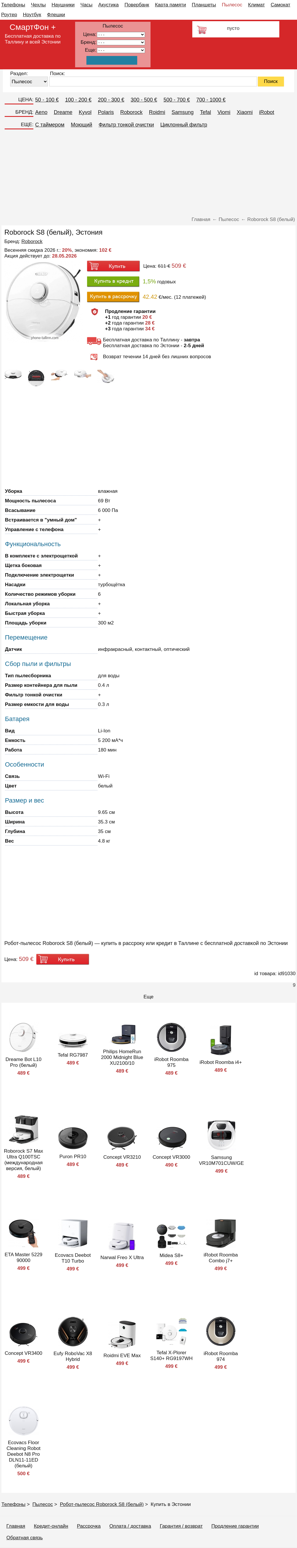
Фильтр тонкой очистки (126, 125)
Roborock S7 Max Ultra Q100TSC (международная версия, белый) (23, 1159)
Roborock (131, 112)
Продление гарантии (235, 1526)
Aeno (41, 112)
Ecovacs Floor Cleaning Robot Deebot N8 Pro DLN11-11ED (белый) (23, 1454)
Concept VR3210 (122, 1157)
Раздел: (19, 73)
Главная (15, 1526)
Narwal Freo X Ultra (122, 1257)
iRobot (266, 112)
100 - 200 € (78, 100)
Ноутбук (32, 14)
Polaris (106, 112)
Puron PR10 (72, 1156)
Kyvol (85, 112)
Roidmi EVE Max (122, 1355)
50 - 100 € (47, 100)
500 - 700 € (177, 100)
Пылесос (232, 5)
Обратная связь (24, 1537)
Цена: (90, 34)
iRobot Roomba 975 (171, 1062)
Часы (86, 5)
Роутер (9, 14)
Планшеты (204, 5)
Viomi (224, 112)
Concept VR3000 (171, 1157)
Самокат (280, 5)
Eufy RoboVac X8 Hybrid (73, 1356)
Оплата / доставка (130, 1526)
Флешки (56, 14)
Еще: (90, 50)
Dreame (63, 112)
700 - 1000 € (211, 100)
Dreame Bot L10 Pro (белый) (23, 1062)
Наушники (63, 5)
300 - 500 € (144, 100)
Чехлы (38, 5)
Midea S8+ (171, 1255)
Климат (256, 5)
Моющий (81, 125)
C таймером (49, 125)
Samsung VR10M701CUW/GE (221, 1160)
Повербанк (136, 5)
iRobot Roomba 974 (221, 1356)
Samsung (183, 112)
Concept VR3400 (23, 1353)
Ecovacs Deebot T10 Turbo (73, 1258)
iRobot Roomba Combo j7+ (221, 1257)
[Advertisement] (148, 173)
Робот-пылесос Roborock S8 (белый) (102, 1504)
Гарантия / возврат (181, 1526)
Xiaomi (245, 112)
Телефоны (13, 5)
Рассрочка (89, 1526)
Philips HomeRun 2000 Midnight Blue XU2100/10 (122, 1057)
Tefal (205, 112)
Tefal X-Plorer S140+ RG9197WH (171, 1355)
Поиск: (57, 73)
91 (121, 50)
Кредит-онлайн (51, 1526)
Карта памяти (170, 5)
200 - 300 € (111, 100)
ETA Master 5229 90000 (23, 1257)
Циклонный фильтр (183, 125)
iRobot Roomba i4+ (221, 1062)
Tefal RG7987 (73, 1055)
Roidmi (157, 112)
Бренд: (88, 42)
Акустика (108, 5)
